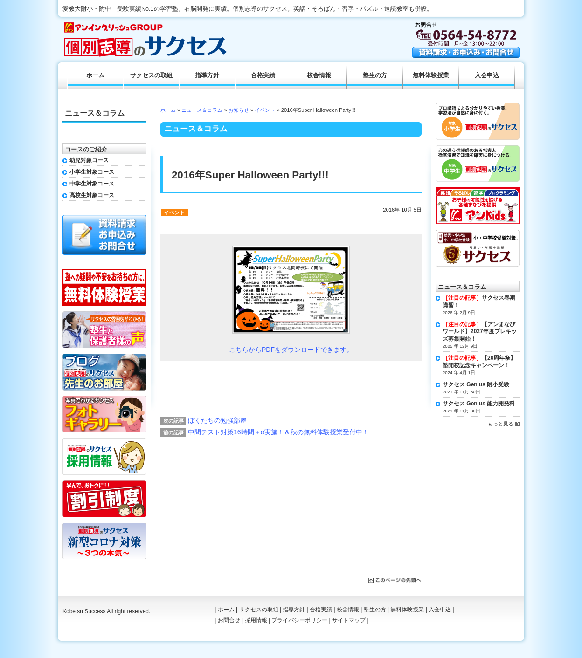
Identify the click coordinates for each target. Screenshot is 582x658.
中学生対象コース (91, 183)
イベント (265, 110)
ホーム (168, 110)
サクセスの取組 (151, 75)
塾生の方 (375, 75)
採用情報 (256, 620)
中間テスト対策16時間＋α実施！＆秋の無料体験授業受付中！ (278, 432)
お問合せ (229, 620)
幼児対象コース (89, 160)
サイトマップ (349, 620)
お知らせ (239, 110)
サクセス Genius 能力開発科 (479, 403)
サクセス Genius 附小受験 (476, 384)
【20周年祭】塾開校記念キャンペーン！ (479, 362)
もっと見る (500, 423)
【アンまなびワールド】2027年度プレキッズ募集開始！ (480, 331)
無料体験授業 (431, 75)
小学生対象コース (91, 172)
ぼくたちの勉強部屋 (217, 420)
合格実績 (263, 75)
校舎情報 (319, 75)
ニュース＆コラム (201, 110)
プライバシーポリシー (299, 620)
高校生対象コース (91, 195)
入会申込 (487, 75)
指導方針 (207, 75)
